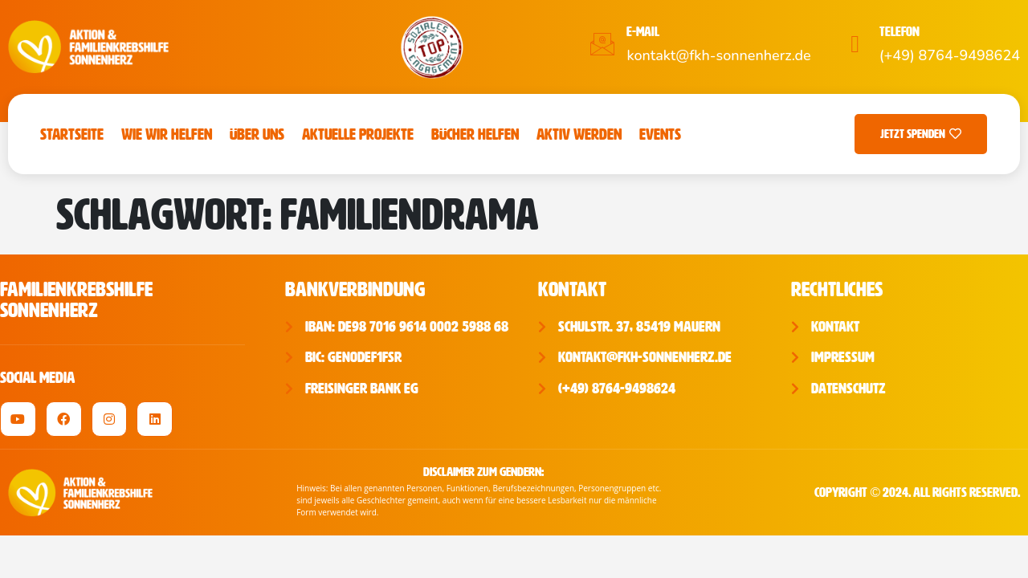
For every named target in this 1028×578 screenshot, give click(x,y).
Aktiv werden (579, 134)
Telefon (899, 31)
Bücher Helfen (475, 134)
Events (660, 134)
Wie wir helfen (166, 134)
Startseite (72, 134)
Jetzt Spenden (920, 134)
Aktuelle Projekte (358, 134)
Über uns (257, 134)
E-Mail (642, 31)
